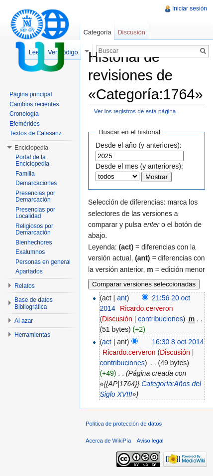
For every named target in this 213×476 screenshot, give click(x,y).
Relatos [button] (24, 285)
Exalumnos (30, 251)
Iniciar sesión (189, 8)
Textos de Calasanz (35, 133)
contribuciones (160, 319)
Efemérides (24, 123)
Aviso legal (150, 441)
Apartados (29, 271)
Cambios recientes (34, 104)
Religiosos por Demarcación (34, 230)
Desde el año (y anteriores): (139, 145)
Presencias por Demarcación (35, 197)
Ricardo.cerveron (146, 308)
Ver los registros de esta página (135, 111)
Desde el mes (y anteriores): (139, 166)
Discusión (117, 319)
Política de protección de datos (124, 424)
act (106, 342)
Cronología (24, 113)
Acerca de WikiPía (108, 441)
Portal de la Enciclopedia (32, 161)
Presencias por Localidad (35, 213)
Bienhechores (33, 242)
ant (121, 298)
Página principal (30, 94)
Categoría (97, 32)
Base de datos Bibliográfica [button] (33, 303)
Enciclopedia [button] (31, 147)
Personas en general (43, 261)
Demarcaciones (36, 183)
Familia (25, 173)
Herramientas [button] (32, 334)
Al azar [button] (23, 320)
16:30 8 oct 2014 (178, 342)
